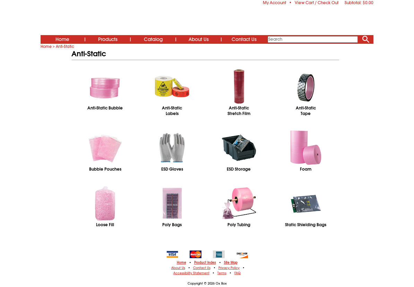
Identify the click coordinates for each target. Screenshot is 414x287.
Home (62, 39)
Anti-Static (65, 46)
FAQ (237, 273)
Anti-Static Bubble (105, 108)
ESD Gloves (172, 169)
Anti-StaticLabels (172, 110)
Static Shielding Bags (305, 225)
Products (108, 39)
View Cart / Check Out (316, 3)
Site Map (231, 263)
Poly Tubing (238, 225)
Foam (305, 169)
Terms (221, 273)
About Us (199, 39)
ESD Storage (239, 169)
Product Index (205, 263)
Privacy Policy (229, 268)
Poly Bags (172, 225)
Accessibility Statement (191, 273)
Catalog (153, 39)
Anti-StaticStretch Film (238, 110)
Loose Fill (105, 225)
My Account (274, 3)
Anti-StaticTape (306, 110)
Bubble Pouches (105, 169)
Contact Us (244, 39)
